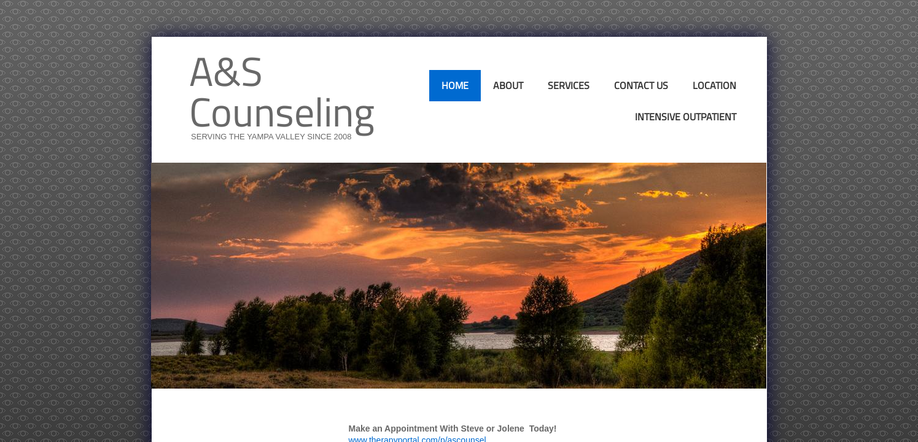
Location (714, 85)
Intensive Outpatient (685, 116)
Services (568, 85)
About (508, 85)
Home (455, 85)
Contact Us (641, 85)
